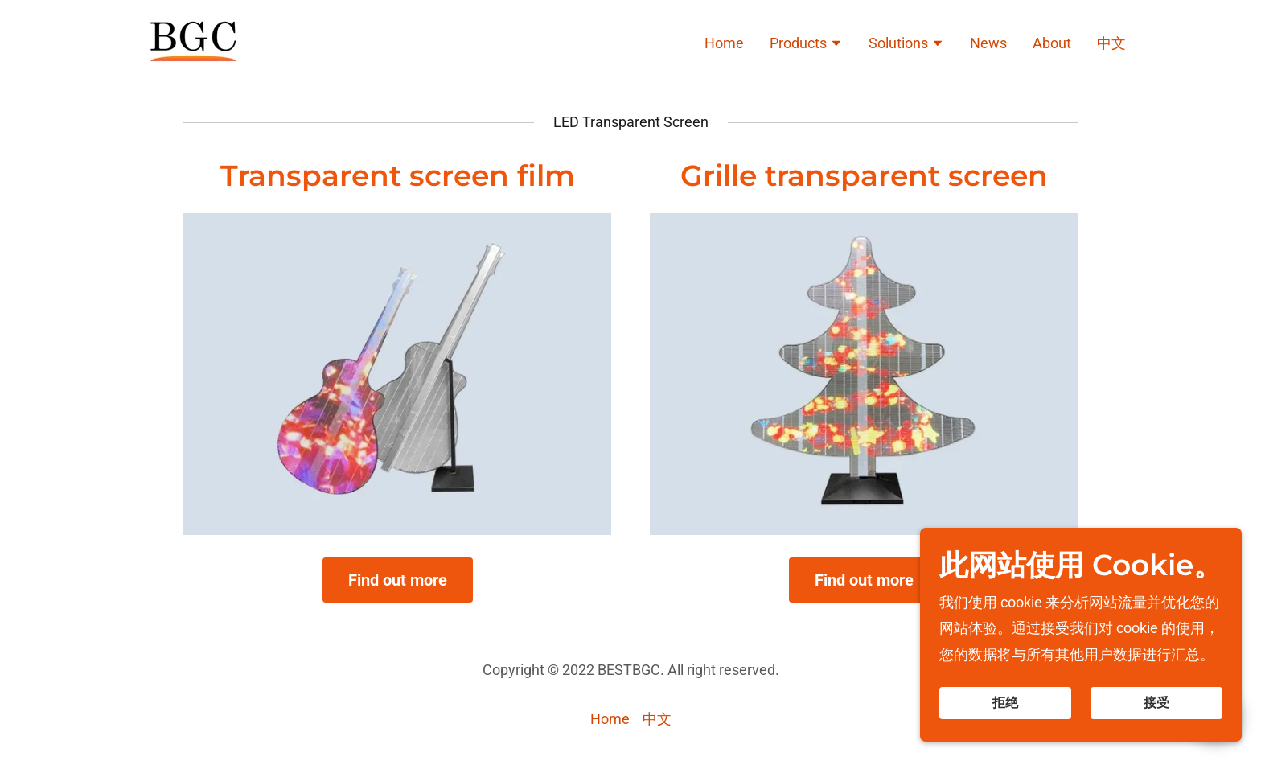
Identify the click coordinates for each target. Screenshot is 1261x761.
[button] (806, 45)
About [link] (1052, 43)
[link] (191, 41)
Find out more (397, 580)
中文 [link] (1111, 43)
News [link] (988, 43)
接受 (1156, 702)
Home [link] (724, 43)
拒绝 (1005, 702)
